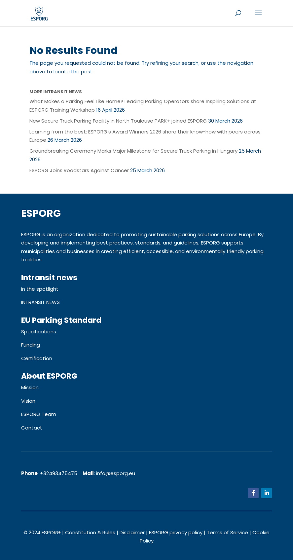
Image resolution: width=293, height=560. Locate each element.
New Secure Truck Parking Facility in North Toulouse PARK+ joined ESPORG (118, 120)
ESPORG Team (38, 414)
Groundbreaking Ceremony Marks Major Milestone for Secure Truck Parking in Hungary (133, 150)
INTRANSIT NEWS (40, 302)
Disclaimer (132, 532)
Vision (28, 400)
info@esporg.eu (115, 473)
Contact (31, 427)
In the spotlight (39, 288)
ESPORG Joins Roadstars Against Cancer (79, 170)
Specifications (38, 331)
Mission (30, 387)
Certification (36, 358)
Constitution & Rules (90, 532)
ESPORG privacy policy (175, 532)
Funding (30, 344)
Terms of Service (227, 532)
